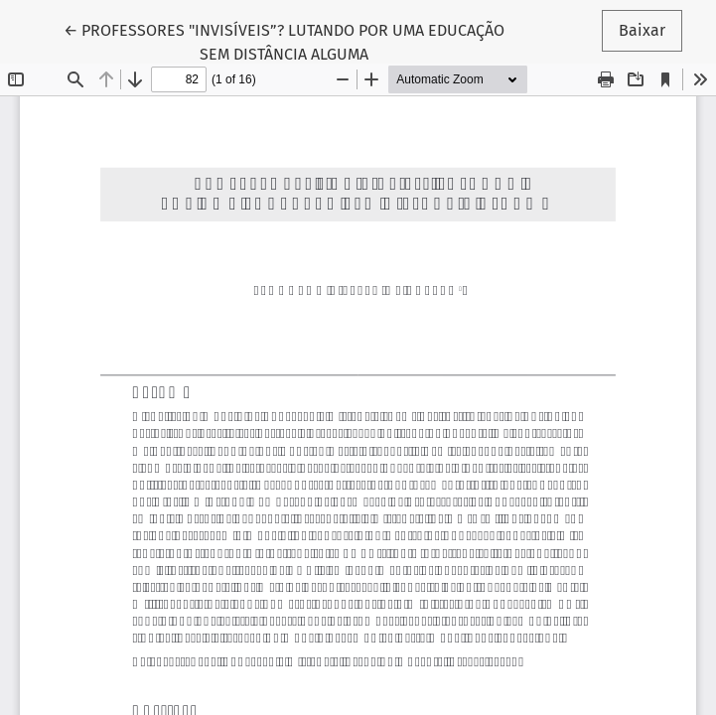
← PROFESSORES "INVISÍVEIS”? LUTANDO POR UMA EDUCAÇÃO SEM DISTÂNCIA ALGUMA (284, 41)
